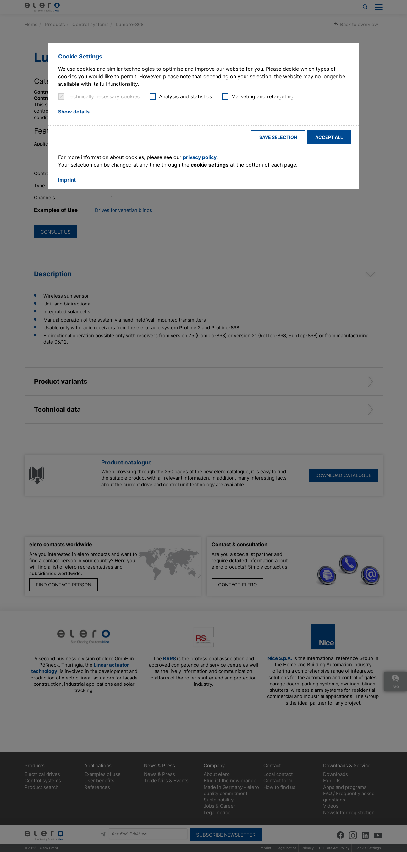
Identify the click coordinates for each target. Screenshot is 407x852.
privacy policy (200, 157)
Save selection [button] (278, 137)
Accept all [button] (329, 137)
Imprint (67, 180)
